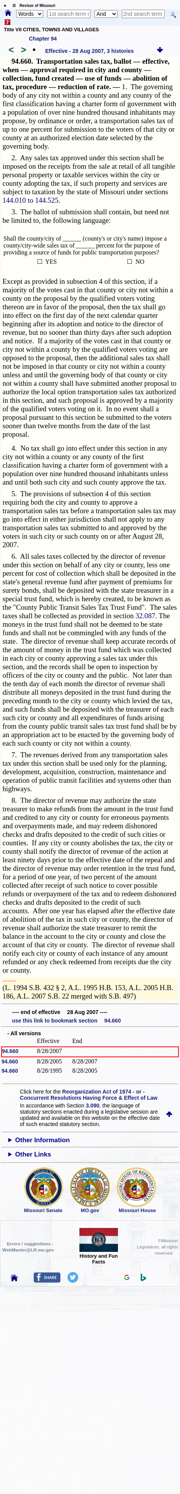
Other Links (33, 1154)
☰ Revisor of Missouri (32, 5)
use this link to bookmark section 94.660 (66, 1020)
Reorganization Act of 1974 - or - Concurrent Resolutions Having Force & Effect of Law (89, 1095)
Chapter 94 (43, 39)
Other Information (42, 1140)
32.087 (145, 616)
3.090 (92, 1105)
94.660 (10, 1051)
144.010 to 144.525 (30, 200)
